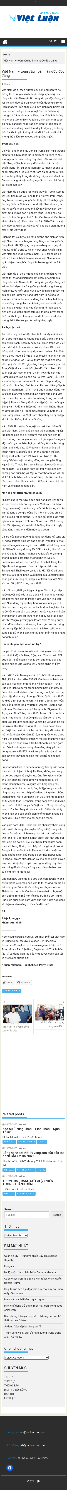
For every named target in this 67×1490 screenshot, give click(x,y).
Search (8, 1209)
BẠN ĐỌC (10, 1394)
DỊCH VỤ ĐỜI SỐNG (15, 1389)
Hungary (9, 1266)
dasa (23, 1124)
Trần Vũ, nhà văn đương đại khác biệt (17, 1018)
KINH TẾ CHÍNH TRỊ (11, 991)
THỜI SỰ (42, 1142)
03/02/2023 (11, 1124)
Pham (7, 84)
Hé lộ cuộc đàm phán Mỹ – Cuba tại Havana (30, 1272)
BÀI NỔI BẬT (9, 1142)
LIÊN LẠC (9, 1398)
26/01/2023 (11, 1148)
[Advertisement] (33, 1073)
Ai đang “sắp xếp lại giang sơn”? (22, 1326)
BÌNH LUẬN (9, 1170)
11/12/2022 (11, 1176)
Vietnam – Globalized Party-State (32, 965)
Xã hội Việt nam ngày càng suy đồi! (49, 1016)
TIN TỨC (9, 1377)
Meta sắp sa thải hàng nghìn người (24, 1299)
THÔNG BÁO (11, 1385)
